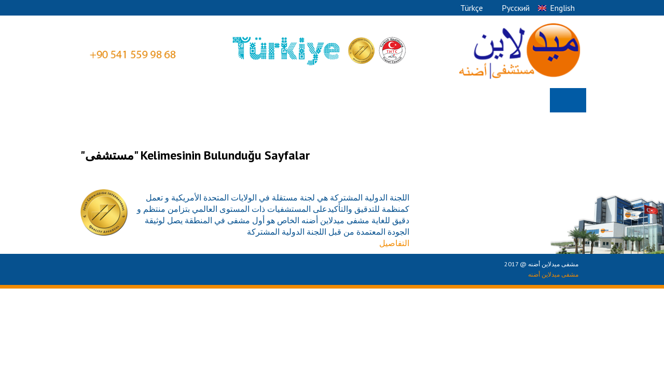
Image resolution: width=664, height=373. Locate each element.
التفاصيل (394, 243)
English (562, 8)
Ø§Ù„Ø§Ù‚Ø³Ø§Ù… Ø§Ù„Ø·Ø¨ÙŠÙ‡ (420, 100)
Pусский (516, 8)
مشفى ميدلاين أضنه (553, 274)
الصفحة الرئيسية (568, 101)
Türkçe (471, 8)
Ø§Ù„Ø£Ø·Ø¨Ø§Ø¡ (314, 100)
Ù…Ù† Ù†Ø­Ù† (518, 100)
